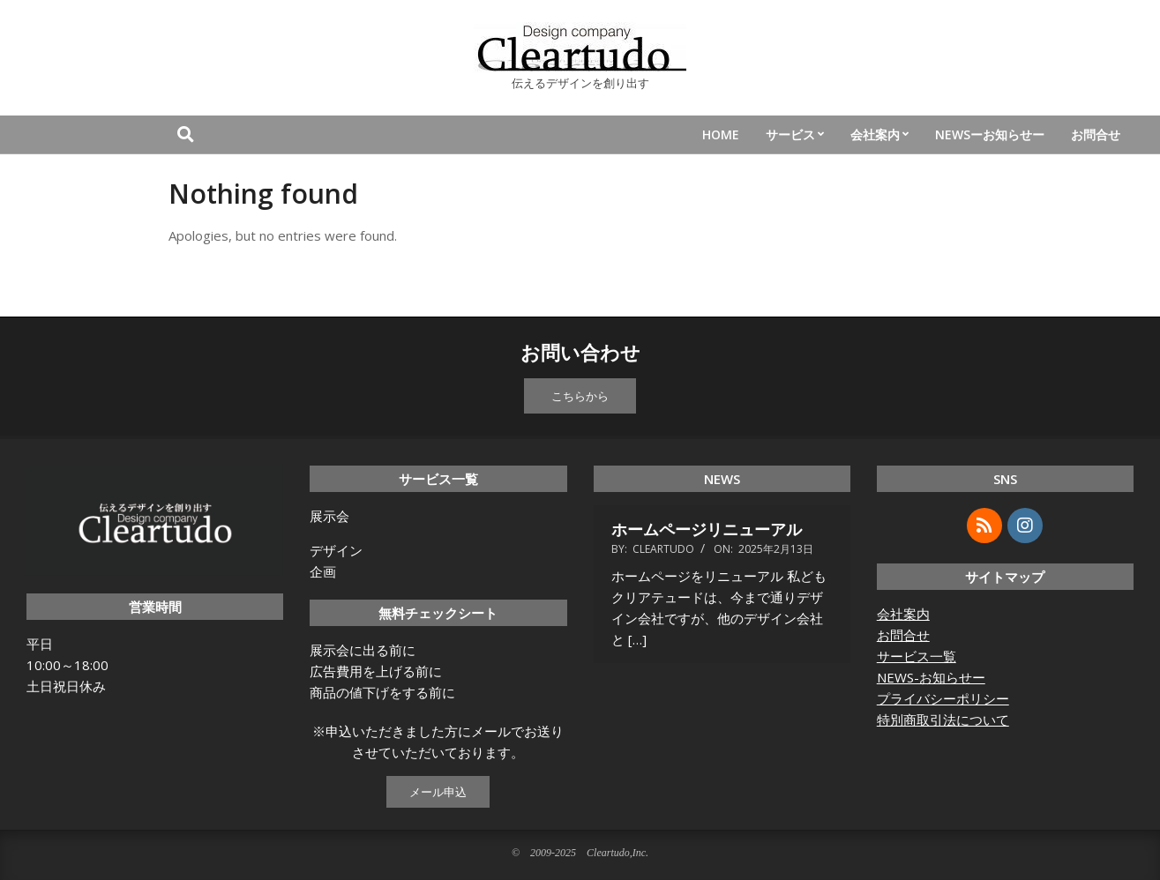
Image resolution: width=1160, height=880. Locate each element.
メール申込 (438, 792)
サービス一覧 (916, 656)
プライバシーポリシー (943, 698)
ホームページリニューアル (706, 529)
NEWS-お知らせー (931, 677)
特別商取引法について (943, 719)
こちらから (580, 396)
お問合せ (903, 635)
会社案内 (903, 614)
